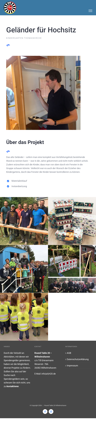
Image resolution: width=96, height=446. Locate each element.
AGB (69, 353)
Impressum (72, 365)
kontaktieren (13, 386)
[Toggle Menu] (90, 11)
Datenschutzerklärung (78, 359)
